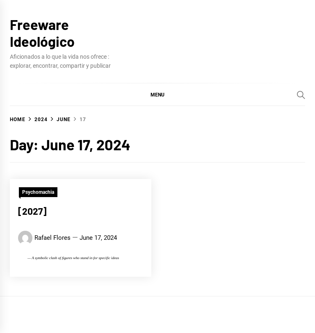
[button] (157, 94)
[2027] (32, 211)
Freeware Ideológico (42, 33)
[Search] (301, 94)
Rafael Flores (52, 237)
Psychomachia (38, 192)
